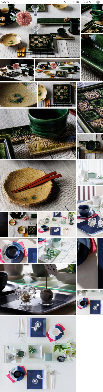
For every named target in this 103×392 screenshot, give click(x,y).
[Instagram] (98, 2)
